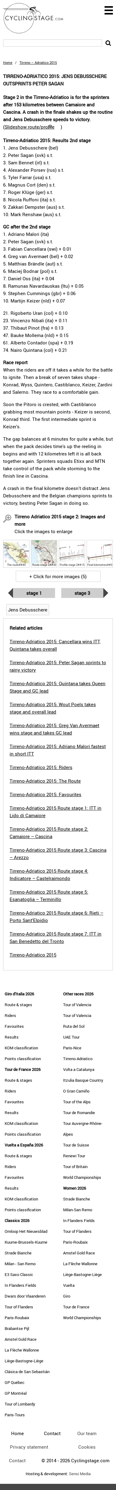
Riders (10, 1015)
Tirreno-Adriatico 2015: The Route (45, 781)
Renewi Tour (74, 1156)
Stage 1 (34, 593)
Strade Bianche (18, 1253)
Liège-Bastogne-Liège (24, 1361)
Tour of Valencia (77, 1004)
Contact (17, 1460)
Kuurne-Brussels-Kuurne (26, 1242)
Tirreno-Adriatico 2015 (33, 955)
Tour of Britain (75, 1166)
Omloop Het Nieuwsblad (26, 1231)
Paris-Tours (15, 1415)
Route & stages (18, 1004)
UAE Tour (71, 1037)
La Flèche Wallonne (22, 1350)
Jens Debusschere (27, 610)
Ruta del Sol (73, 1026)
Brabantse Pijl (17, 1328)
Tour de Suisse (76, 1145)
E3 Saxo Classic (19, 1274)
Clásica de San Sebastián (27, 1371)
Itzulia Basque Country (83, 1080)
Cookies (87, 1447)
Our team (87, 1433)
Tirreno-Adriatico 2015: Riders (41, 767)
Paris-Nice (72, 1048)
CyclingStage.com (37, 18)
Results (12, 1037)
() (32, 127)
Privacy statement (29, 1447)
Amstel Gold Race (21, 1339)
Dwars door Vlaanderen (25, 1296)
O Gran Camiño (76, 1091)
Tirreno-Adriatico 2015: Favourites (45, 794)
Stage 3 (82, 593)
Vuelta (69, 1285)
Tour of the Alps (77, 1102)
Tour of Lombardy (20, 1404)
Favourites (14, 1026)
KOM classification (21, 1048)
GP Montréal (16, 1393)
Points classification (23, 1058)
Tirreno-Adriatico (77, 1058)
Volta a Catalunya (78, 1069)
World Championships (82, 1177)
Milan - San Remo (20, 1263)
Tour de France (76, 1307)
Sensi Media (80, 1473)
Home (7, 62)
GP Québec (14, 1382)
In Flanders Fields (20, 1285)
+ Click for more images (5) (58, 576)
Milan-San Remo (77, 1209)
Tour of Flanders (19, 1307)
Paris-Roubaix (17, 1317)
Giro (66, 1296)
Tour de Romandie (79, 1112)
